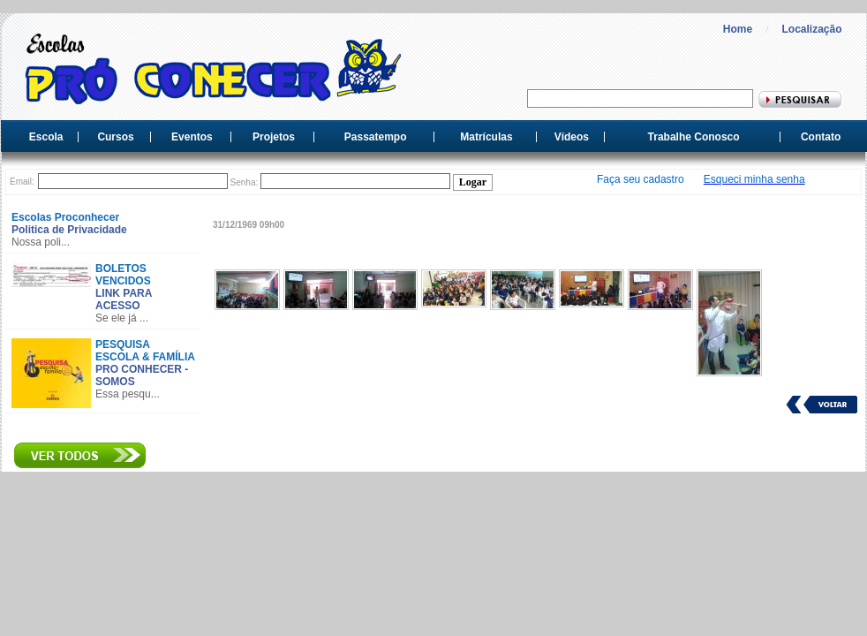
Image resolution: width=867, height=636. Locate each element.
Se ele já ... (121, 318)
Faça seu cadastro (640, 179)
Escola (46, 137)
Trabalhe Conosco (694, 137)
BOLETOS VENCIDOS (123, 274)
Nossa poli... (40, 242)
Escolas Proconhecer (65, 217)
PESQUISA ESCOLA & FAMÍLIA (145, 350)
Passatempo (375, 137)
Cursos (115, 137)
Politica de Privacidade (69, 229)
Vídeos (571, 137)
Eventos (192, 137)
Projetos (274, 137)
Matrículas (486, 137)
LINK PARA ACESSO (123, 299)
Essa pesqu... (127, 394)
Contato (821, 137)
